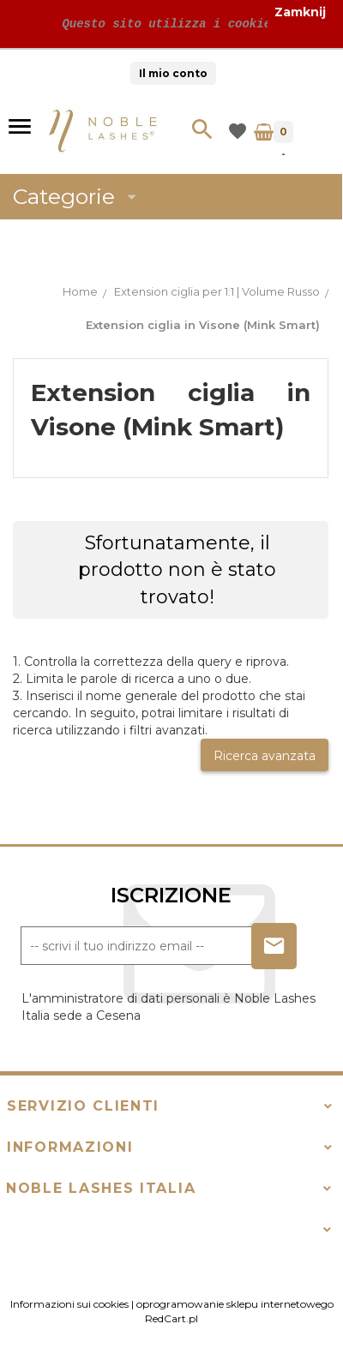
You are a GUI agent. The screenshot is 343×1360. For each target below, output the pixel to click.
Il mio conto (173, 73)
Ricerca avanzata (265, 756)
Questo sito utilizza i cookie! (166, 23)
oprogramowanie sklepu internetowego (235, 1303)
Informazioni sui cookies (69, 1303)
